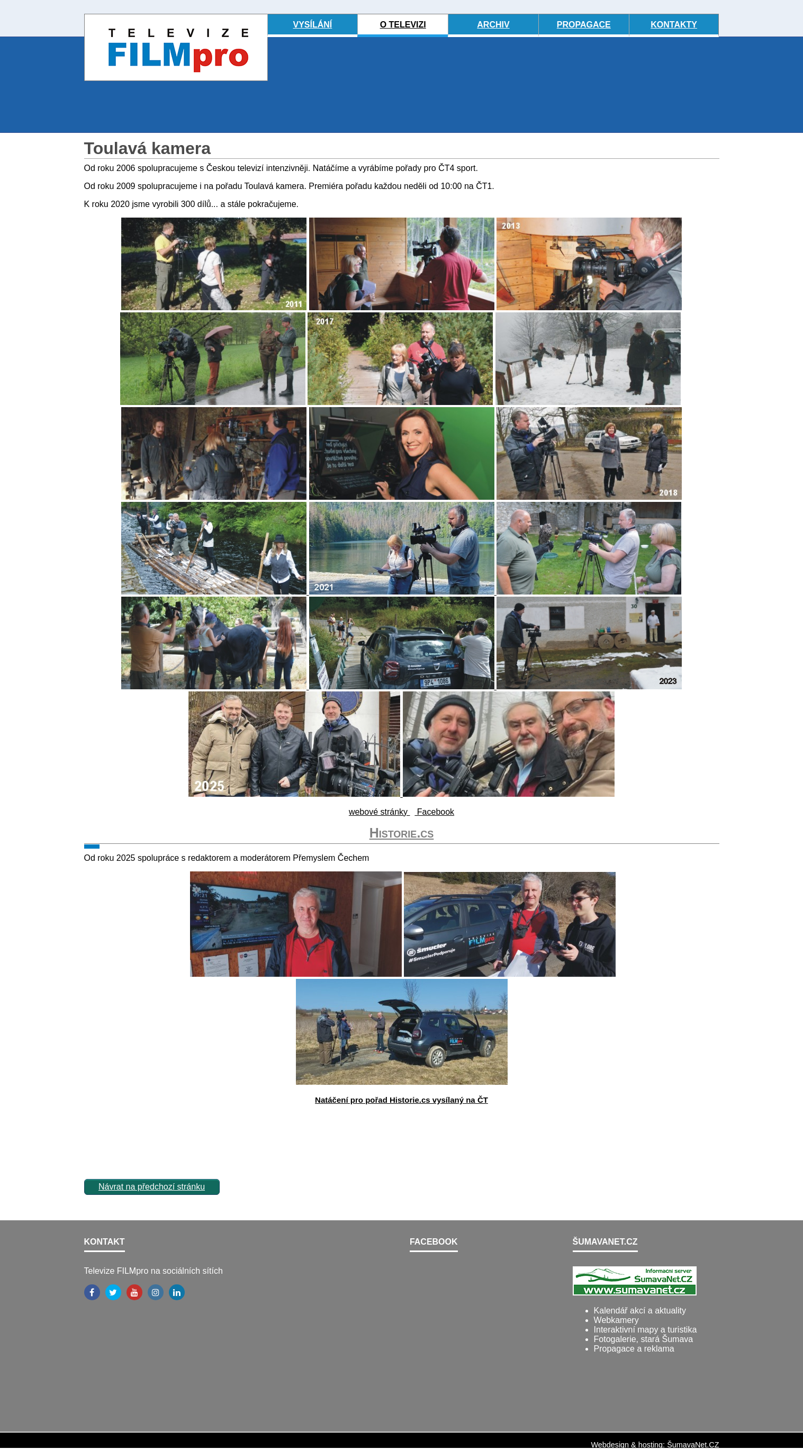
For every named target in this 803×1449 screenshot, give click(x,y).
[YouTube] (134, 1292)
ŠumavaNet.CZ (693, 1445)
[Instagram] (156, 1292)
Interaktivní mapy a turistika (645, 1329)
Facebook (434, 811)
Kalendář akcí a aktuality (640, 1310)
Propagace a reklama (634, 1348)
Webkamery (616, 1320)
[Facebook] (92, 1292)
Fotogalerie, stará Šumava (643, 1339)
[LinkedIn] (177, 1292)
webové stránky (379, 811)
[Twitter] (113, 1292)
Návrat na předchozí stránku (151, 1186)
